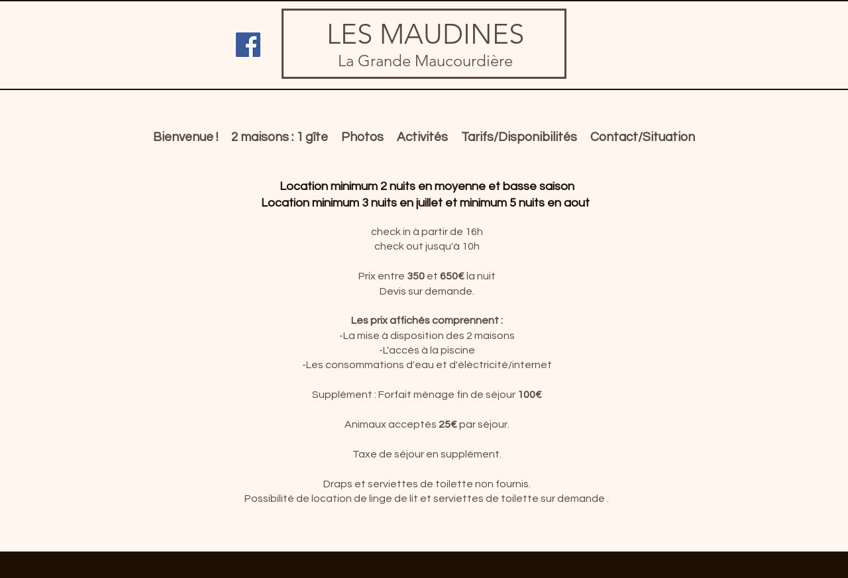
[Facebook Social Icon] (248, 44)
